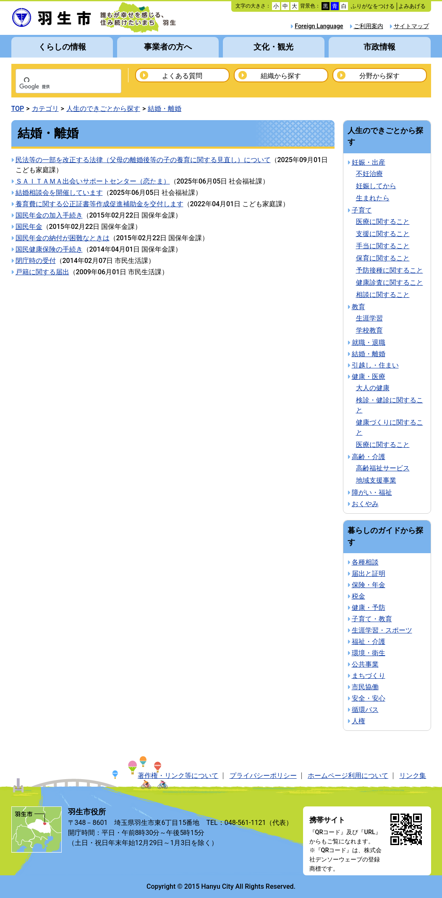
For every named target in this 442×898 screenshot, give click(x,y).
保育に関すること (383, 258)
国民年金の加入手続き (49, 215)
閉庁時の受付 (36, 261)
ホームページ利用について (348, 776)
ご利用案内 (368, 26)
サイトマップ (411, 26)
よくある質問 (182, 76)
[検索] (57, 87)
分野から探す (379, 76)
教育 (358, 307)
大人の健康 (373, 388)
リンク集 (412, 776)
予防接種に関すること (389, 270)
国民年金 (29, 227)
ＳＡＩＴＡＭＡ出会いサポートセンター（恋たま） (93, 181)
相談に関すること (383, 295)
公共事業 (365, 664)
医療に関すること (383, 222)
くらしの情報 (62, 47)
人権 (358, 721)
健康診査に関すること (389, 282)
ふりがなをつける (373, 6)
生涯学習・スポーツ (382, 630)
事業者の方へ (168, 47)
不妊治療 (369, 174)
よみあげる (412, 6)
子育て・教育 (372, 619)
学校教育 (369, 330)
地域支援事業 (376, 480)
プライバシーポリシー (263, 776)
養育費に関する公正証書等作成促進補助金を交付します (99, 204)
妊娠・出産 (368, 162)
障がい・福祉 (372, 492)
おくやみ (365, 504)
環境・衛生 (368, 653)
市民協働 (365, 687)
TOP (17, 109)
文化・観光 (273, 47)
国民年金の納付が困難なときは (63, 238)
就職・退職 (368, 343)
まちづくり (368, 676)
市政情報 (379, 47)
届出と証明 (368, 574)
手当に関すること (383, 246)
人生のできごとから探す (103, 109)
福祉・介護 (368, 642)
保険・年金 (368, 585)
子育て (362, 210)
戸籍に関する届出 (42, 272)
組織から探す (281, 76)
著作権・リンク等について (178, 776)
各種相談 (365, 562)
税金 (358, 596)
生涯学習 (369, 318)
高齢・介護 (368, 457)
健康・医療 (368, 377)
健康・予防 (368, 608)
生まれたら (373, 198)
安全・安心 (368, 698)
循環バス (365, 710)
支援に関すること (383, 234)
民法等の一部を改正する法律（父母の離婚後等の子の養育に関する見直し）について (143, 160)
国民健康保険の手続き (49, 249)
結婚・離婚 (164, 109)
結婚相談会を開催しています (59, 193)
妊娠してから (376, 186)
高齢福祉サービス (383, 468)
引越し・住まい (375, 365)
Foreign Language (319, 26)
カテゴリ (45, 109)
